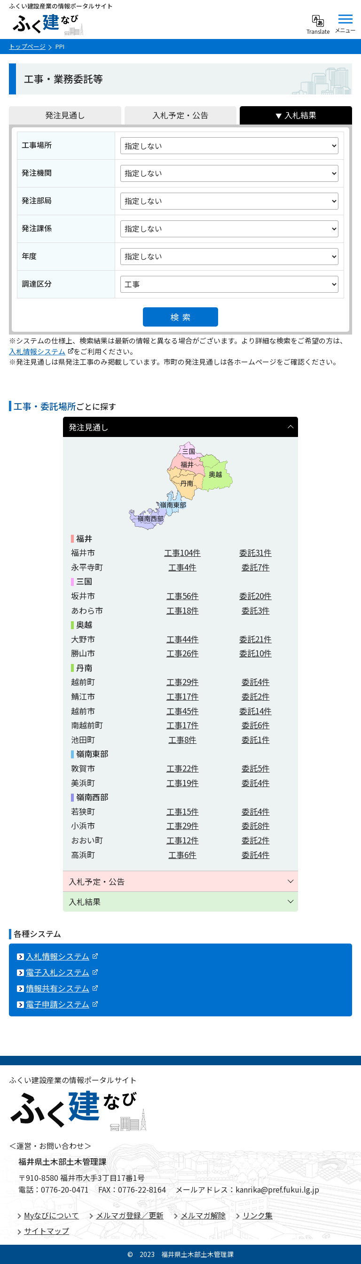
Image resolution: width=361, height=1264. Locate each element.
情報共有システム (62, 988)
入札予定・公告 (180, 115)
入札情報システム (41, 351)
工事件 (182, 552)
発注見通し (65, 115)
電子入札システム (62, 972)
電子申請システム (62, 1004)
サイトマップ (46, 1230)
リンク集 (258, 1215)
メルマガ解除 (203, 1215)
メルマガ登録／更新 (130, 1215)
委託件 (255, 552)
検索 (183, 317)
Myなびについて (51, 1215)
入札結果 (300, 115)
